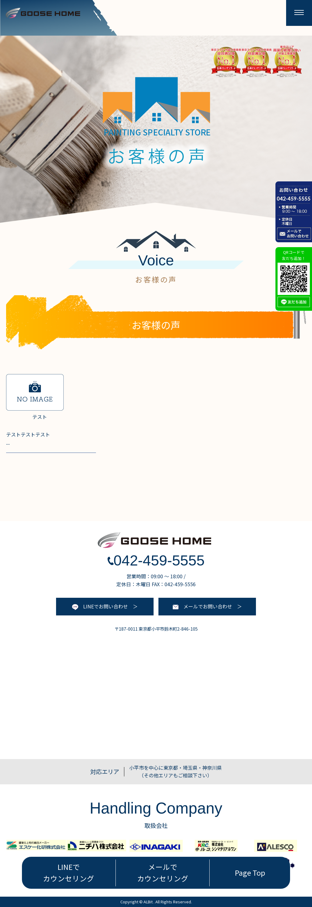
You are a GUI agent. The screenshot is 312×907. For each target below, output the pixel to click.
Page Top (250, 872)
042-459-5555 (156, 560)
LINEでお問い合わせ (100, 606)
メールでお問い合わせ (202, 606)
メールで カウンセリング (162, 873)
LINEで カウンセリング (68, 873)
